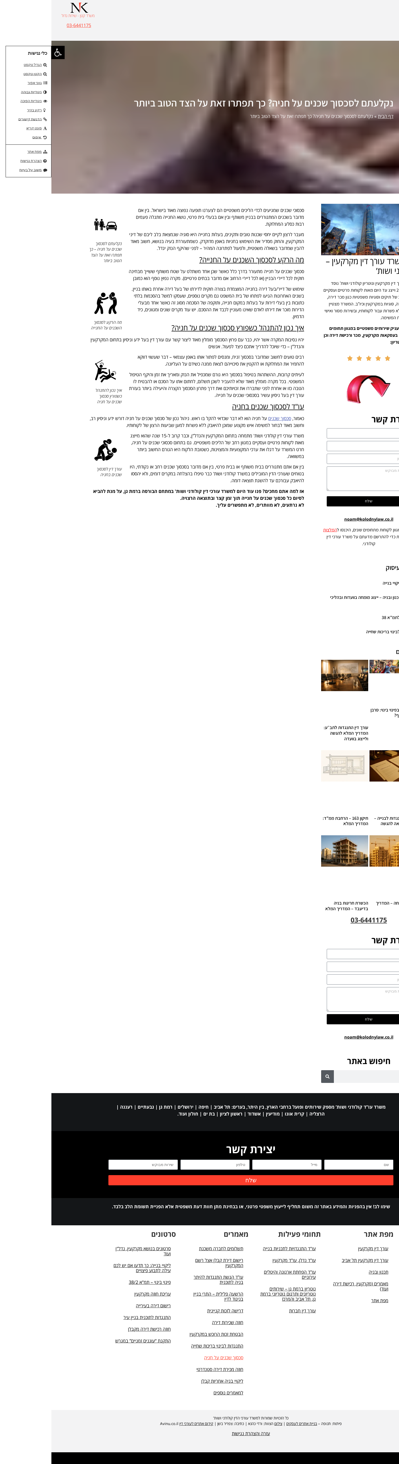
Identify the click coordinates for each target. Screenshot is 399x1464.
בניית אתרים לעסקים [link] (250, 1423)
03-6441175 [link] (27, 25)
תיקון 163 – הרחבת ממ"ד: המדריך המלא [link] (294, 821)
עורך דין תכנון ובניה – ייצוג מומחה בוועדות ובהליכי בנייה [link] (322, 600)
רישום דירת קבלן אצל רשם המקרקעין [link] (168, 1262)
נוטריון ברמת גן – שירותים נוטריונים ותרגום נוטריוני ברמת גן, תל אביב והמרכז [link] (236, 1294)
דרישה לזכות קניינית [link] (174, 1311)
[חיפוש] (276, 1076)
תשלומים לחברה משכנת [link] (170, 1248)
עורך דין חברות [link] (251, 1311)
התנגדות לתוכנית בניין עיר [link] (95, 1317)
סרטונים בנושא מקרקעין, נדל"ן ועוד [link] (91, 1251)
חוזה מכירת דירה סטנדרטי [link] (168, 1369)
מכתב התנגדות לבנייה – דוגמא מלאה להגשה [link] (344, 821)
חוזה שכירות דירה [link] (176, 1322)
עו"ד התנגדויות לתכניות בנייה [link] (237, 1248)
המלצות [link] (279, 530)
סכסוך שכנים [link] (228, 418)
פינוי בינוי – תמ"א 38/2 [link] (98, 1282)
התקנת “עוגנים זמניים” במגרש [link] (91, 1341)
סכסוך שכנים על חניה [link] (172, 1357)
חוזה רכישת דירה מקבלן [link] (98, 1329)
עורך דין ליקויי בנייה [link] (348, 583)
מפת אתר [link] (328, 1300)
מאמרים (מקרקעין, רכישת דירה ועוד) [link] (309, 1286)
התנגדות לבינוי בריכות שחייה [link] (340, 632)
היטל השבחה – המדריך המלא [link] (344, 905)
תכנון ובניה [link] (327, 1272)
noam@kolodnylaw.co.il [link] (317, 519)
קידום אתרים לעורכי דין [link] (145, 1423)
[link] (6, 52)
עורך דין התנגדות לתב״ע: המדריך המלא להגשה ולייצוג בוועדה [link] (294, 732)
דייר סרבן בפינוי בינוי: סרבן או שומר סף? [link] (342, 712)
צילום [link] (227, 1423)
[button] (381, 18)
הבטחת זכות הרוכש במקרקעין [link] (165, 1334)
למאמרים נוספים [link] (177, 1393)
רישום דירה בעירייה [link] (101, 1305)
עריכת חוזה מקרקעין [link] (101, 1294)
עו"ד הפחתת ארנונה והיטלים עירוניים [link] (238, 1274)
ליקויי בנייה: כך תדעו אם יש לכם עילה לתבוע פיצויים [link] (90, 1267)
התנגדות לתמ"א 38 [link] (347, 617)
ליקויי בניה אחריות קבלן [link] (171, 1381)
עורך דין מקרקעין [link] (322, 1248)
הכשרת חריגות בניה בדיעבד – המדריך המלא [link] (295, 905)
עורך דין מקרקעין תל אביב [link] (313, 1260)
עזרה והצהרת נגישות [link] (199, 1433)
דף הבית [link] (334, 116)
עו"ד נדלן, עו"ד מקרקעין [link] (242, 1260)
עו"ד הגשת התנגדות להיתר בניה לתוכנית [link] (167, 1279)
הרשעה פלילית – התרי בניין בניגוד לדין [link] (167, 1296)
